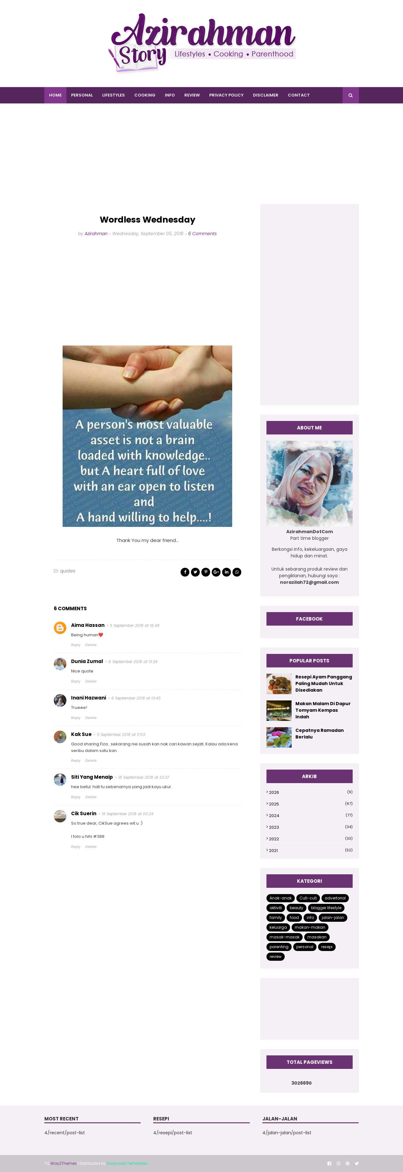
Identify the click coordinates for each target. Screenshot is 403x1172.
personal (304, 946)
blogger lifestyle (326, 907)
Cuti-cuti (308, 898)
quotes (67, 571)
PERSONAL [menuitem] (82, 95)
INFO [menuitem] (170, 95)
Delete (91, 644)
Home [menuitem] (55, 95)
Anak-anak (281, 898)
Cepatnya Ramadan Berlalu (319, 733)
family (276, 917)
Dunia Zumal (87, 661)
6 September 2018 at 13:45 (136, 698)
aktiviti (276, 907)
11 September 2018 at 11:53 (121, 734)
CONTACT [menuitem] (299, 95)
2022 (310, 839)
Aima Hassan (87, 625)
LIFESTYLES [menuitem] (113, 95)
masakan (317, 937)
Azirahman (96, 233)
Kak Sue (81, 734)
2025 (310, 804)
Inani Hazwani (88, 697)
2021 (310, 851)
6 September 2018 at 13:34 (133, 661)
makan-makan (310, 927)
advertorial (335, 898)
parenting (279, 946)
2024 (310, 816)
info (310, 917)
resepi (327, 946)
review (276, 956)
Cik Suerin (83, 813)
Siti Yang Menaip (92, 777)
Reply (76, 644)
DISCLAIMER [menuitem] (265, 95)
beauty (296, 907)
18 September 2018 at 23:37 (143, 777)
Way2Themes (63, 1163)
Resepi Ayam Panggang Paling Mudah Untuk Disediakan (323, 683)
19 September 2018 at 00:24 (128, 813)
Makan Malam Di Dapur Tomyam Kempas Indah (323, 710)
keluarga (278, 927)
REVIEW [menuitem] (192, 95)
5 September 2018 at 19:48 (135, 625)
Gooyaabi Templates (127, 1163)
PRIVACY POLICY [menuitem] (226, 95)
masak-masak (284, 937)
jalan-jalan (333, 917)
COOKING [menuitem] (144, 95)
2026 (310, 792)
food (294, 917)
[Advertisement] (202, 160)
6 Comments (202, 233)
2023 (310, 827)
